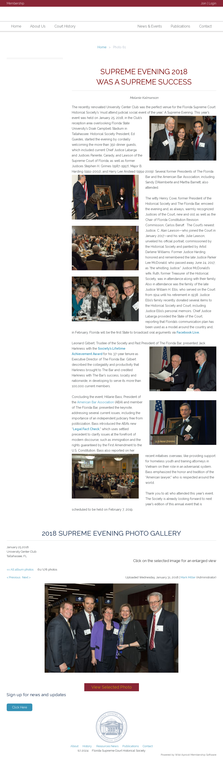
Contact (148, 746)
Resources (103, 746)
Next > (26, 577)
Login (212, 3)
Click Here (19, 707)
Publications (130, 746)
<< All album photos (20, 569)
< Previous (13, 577)
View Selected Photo (111, 687)
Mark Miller (188, 577)
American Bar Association (95, 402)
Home (101, 47)
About (74, 746)
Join (203, 3)
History (87, 746)
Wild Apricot (182, 754)
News (114, 746)
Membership (15, 3)
